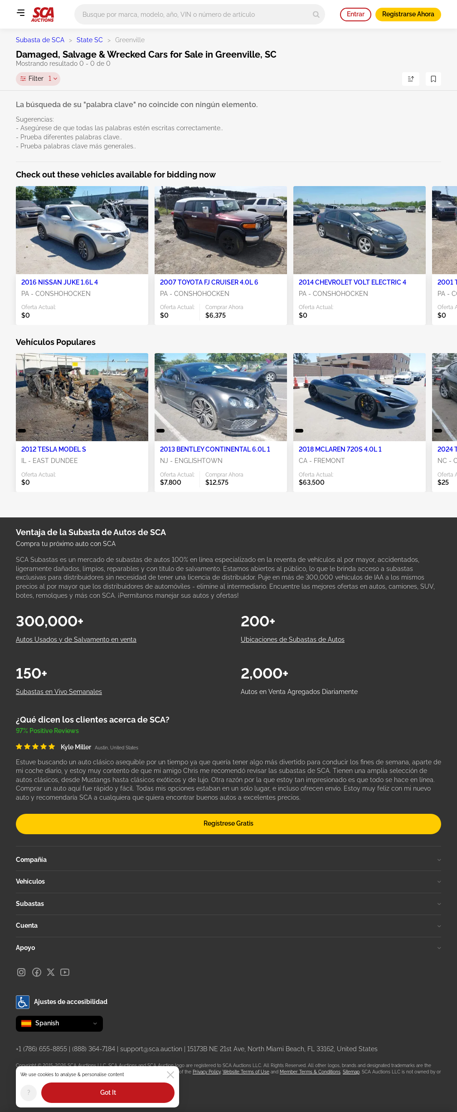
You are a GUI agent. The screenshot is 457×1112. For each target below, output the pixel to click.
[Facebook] (36, 972)
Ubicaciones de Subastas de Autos (293, 639)
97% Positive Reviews (47, 730)
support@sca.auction (151, 1049)
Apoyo (228, 947)
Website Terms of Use (246, 1071)
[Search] (316, 14)
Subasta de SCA (40, 40)
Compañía (228, 859)
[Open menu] (20, 12)
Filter (40, 79)
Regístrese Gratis (228, 823)
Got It (108, 1092)
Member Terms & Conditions (310, 1071)
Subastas (228, 903)
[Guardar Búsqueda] (433, 79)
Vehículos (228, 881)
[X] (51, 972)
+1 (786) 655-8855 (41, 1049)
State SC (90, 40)
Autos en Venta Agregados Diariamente (299, 691)
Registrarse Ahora (408, 14)
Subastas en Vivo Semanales (59, 691)
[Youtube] (64, 972)
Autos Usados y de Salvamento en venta (76, 639)
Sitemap (351, 1071)
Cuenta (228, 925)
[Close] (170, 1075)
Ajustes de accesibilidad (61, 1002)
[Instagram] (21, 972)
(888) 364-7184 (93, 1049)
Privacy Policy (206, 1071)
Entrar (356, 14)
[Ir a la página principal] (42, 14)
